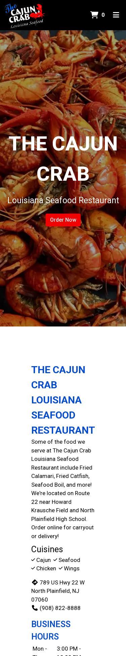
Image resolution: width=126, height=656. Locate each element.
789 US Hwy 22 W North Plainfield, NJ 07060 (58, 591)
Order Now (63, 220)
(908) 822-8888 (56, 608)
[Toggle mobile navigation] (116, 15)
